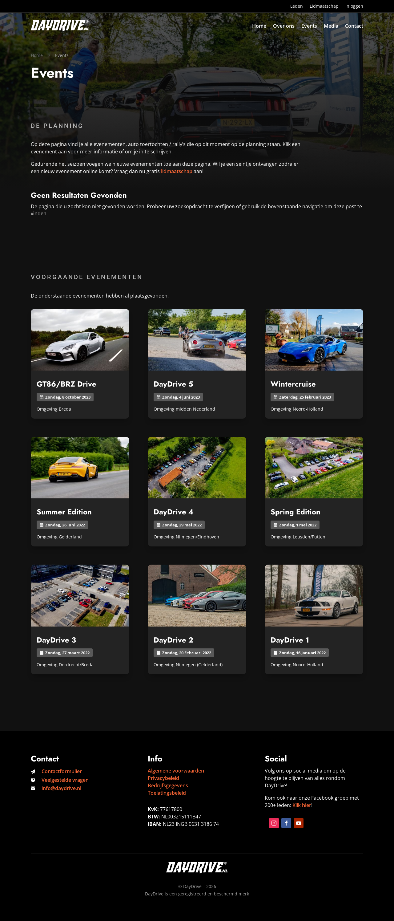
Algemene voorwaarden (176, 770)
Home (259, 25)
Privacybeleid (163, 778)
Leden (296, 6)
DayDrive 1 (290, 640)
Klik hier (301, 805)
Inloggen (354, 6)
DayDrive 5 (173, 384)
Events (309, 25)
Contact (354, 25)
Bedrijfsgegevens (168, 785)
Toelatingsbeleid (167, 792)
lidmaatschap (176, 171)
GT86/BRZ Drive (66, 384)
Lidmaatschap (324, 6)
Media (331, 25)
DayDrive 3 (56, 640)
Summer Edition (64, 511)
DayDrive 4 (174, 511)
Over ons (284, 25)
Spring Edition (295, 511)
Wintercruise (293, 384)
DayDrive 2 (173, 640)
